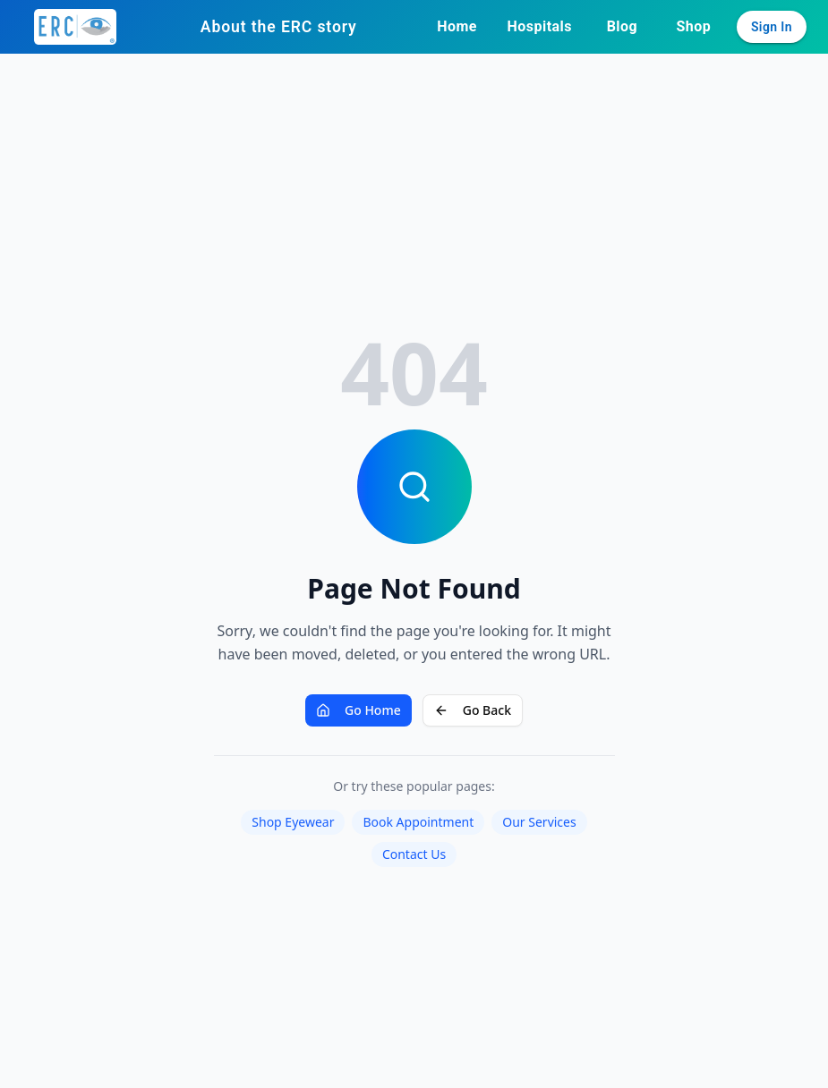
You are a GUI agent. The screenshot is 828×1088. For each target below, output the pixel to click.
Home (457, 26)
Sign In (771, 27)
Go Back (472, 709)
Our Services (539, 821)
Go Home (358, 709)
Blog (622, 26)
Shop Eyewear (293, 821)
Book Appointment (418, 821)
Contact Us (414, 854)
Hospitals (540, 26)
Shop (694, 26)
